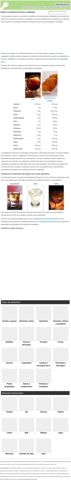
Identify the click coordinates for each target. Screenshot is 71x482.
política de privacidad (25, 479)
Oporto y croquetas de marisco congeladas (17, 12)
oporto (33, 99)
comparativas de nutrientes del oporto (45, 219)
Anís (35, 184)
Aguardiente (14, 184)
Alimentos (62, 4)
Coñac (56, 184)
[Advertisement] (35, 37)
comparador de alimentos (47, 221)
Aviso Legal (34, 479)
